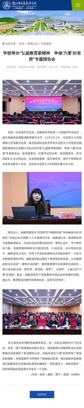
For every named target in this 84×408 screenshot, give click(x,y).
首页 (21, 43)
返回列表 (42, 394)
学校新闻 (46, 43)
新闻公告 (32, 43)
